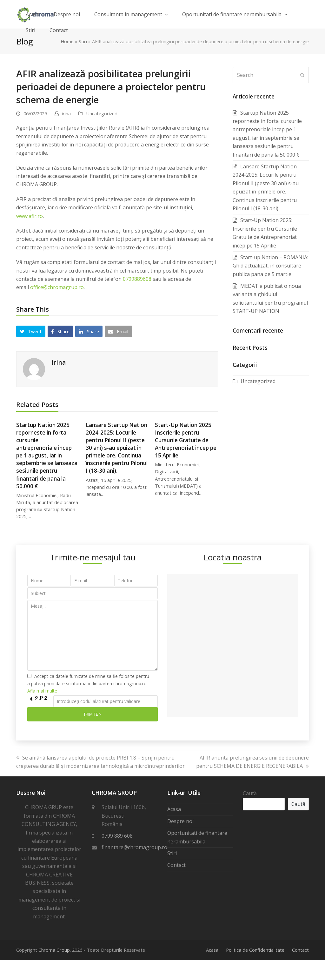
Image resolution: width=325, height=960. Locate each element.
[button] (30, 331)
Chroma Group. (54, 950)
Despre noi (180, 821)
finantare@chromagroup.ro (134, 847)
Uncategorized (101, 113)
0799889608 (137, 278)
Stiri (83, 41)
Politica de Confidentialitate (255, 950)
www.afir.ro (29, 216)
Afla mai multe (42, 691)
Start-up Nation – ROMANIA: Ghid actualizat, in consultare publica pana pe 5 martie (270, 266)
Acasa (174, 809)
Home (67, 41)
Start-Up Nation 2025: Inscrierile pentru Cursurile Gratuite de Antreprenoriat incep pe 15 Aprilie (185, 440)
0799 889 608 (117, 835)
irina (66, 113)
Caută (250, 793)
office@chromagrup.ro (57, 287)
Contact (176, 865)
